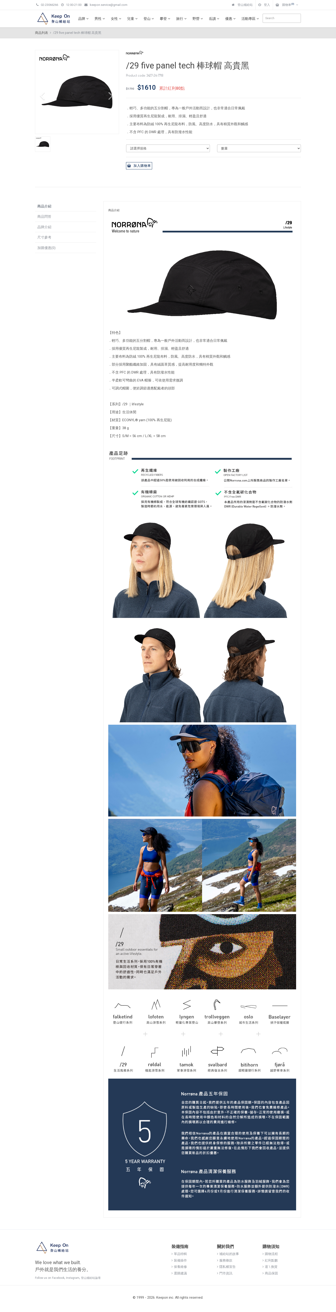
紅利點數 (270, 1260)
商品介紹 (44, 206)
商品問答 (44, 216)
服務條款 (224, 1260)
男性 (100, 19)
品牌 (84, 19)
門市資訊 (224, 1273)
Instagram (72, 1278)
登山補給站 (242, 5)
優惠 (231, 19)
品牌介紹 (44, 227)
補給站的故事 (228, 1254)
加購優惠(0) (46, 248)
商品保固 (270, 1273)
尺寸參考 (44, 237)
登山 (149, 19)
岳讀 (214, 19)
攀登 (166, 19)
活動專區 (251, 19)
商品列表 (41, 33)
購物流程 (270, 1254)
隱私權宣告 (226, 1267)
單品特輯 (179, 1254)
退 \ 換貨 (269, 1267)
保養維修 (179, 1267)
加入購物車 (139, 166)
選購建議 (179, 1273)
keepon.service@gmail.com (105, 5)
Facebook (58, 1278)
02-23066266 (47, 5)
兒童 (133, 19)
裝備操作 (179, 1260)
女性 (116, 19)
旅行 (182, 19)
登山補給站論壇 (91, 1278)
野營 (198, 19)
